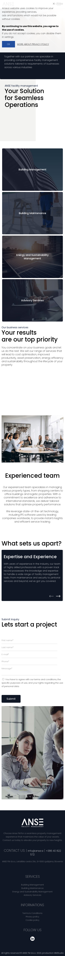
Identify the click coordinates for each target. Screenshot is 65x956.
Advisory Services (32, 895)
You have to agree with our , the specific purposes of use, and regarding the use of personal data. (32, 683)
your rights (38, 682)
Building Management (32, 884)
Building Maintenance (32, 888)
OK (8, 44)
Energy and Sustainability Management (32, 891)
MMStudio (59, 953)
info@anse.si (35, 851)
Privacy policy (32, 916)
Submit (11, 699)
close (58, 4)
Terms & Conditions (32, 913)
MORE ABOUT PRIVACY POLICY (33, 44)
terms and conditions (45, 679)
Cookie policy (32, 920)
